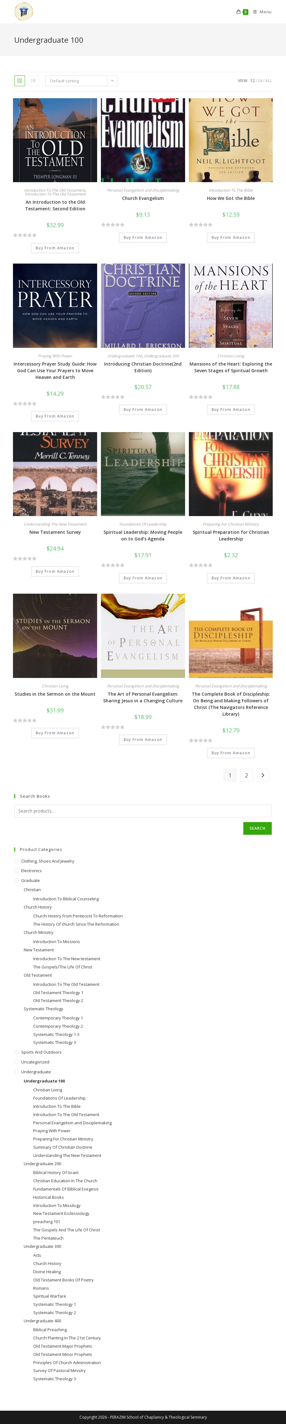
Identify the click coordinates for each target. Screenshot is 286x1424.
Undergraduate (36, 1072)
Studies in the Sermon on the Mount (55, 694)
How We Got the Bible (231, 198)
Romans (41, 1288)
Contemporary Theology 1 (58, 1018)
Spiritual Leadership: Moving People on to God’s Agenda (142, 535)
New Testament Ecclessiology (61, 1213)
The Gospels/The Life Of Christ (62, 967)
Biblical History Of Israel (55, 1172)
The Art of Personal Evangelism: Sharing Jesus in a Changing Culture (143, 697)
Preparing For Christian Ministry (231, 524)
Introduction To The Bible (231, 190)
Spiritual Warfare (49, 1296)
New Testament (39, 950)
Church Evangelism (143, 198)
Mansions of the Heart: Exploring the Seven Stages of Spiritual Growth (231, 367)
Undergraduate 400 (42, 1321)
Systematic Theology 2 (54, 1312)
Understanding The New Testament (55, 524)
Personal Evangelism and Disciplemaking (143, 190)
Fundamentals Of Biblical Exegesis (66, 1189)
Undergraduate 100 (124, 356)
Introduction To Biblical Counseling (66, 899)
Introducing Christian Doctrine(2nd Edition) (143, 367)
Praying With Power (55, 356)
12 (252, 80)
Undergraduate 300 (42, 1246)
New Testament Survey (55, 532)
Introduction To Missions (56, 941)
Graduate (30, 880)
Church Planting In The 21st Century (67, 1338)
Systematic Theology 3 (54, 1042)
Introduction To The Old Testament (54, 190)
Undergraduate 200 (161, 356)
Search (257, 828)
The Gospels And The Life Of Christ (66, 1230)
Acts (37, 1255)
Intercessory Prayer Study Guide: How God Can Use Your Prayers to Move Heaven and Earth (55, 370)
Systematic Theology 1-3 (56, 1034)
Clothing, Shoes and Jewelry (47, 861)
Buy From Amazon (55, 248)
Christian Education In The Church (65, 1181)
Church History (38, 907)
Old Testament (38, 975)
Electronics (31, 870)
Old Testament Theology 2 (58, 1000)
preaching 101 (46, 1221)
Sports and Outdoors (41, 1052)
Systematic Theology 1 (54, 1304)
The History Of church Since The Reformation (76, 924)
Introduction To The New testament (66, 958)
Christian (32, 889)
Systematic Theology (43, 1009)
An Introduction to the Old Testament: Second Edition (55, 205)
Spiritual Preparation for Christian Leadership (231, 535)
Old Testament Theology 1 (58, 992)
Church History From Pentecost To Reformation (78, 916)
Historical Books (48, 1197)
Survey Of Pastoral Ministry (59, 1370)
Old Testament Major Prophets (62, 1346)
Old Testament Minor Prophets (62, 1354)
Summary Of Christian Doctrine (62, 1147)
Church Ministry (38, 932)
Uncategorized (35, 1062)
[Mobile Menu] (260, 11)
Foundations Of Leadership (142, 524)
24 (260, 80)
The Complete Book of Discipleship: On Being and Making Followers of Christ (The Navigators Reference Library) (231, 704)
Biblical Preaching (50, 1329)
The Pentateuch (48, 1238)
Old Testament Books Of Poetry (63, 1280)
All (268, 80)
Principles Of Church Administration (67, 1362)
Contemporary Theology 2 (58, 1026)
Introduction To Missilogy (57, 1205)
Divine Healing (47, 1271)
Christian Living (230, 356)
